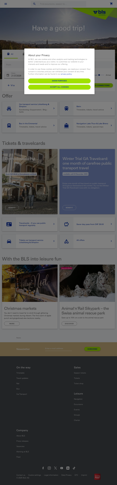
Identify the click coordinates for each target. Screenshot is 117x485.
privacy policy (66, 74)
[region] (59, 71)
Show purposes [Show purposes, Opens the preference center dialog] (59, 81)
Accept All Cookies (59, 87)
